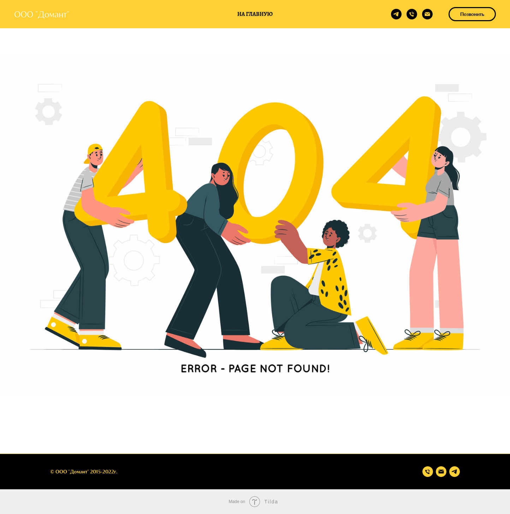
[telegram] (396, 14)
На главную (255, 14)
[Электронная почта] (427, 14)
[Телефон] (412, 14)
